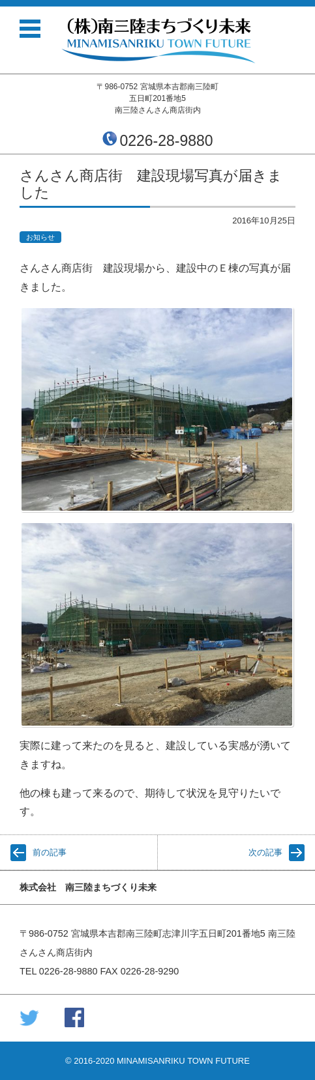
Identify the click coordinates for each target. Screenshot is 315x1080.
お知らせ (40, 237)
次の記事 (265, 852)
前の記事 (50, 852)
